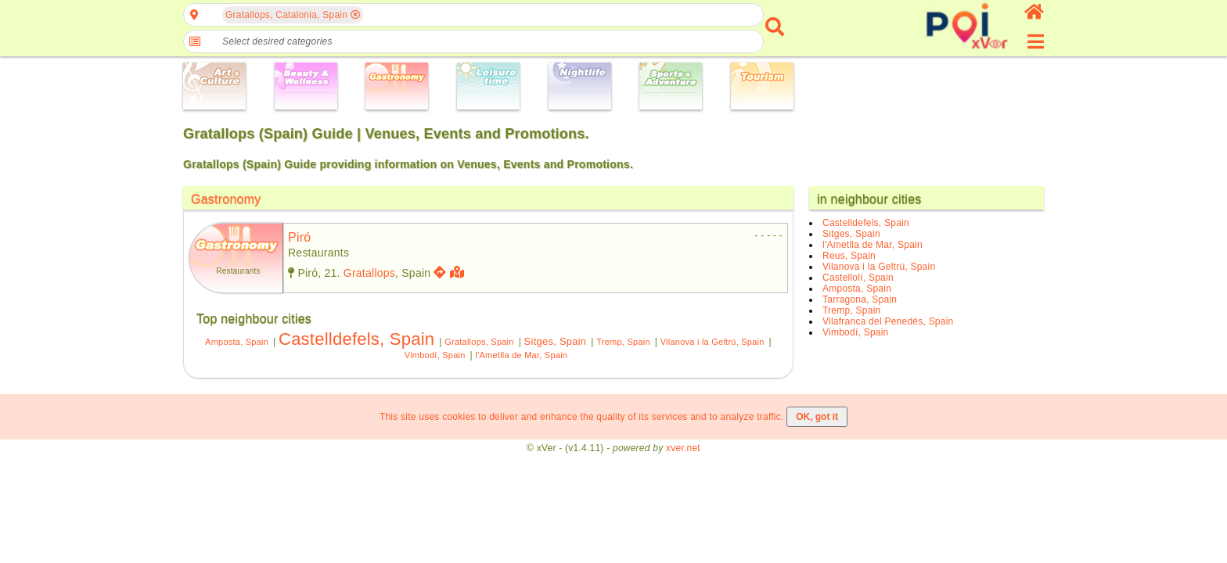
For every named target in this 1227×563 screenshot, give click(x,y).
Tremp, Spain (623, 341)
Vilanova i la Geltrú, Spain (712, 341)
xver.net (683, 448)
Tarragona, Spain (859, 299)
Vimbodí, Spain (435, 355)
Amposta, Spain (236, 341)
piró (299, 237)
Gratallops (369, 273)
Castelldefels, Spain (356, 339)
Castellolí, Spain (858, 277)
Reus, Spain (849, 255)
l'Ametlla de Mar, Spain (522, 355)
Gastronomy (226, 199)
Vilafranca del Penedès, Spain (888, 321)
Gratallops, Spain (478, 341)
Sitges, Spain (555, 341)
